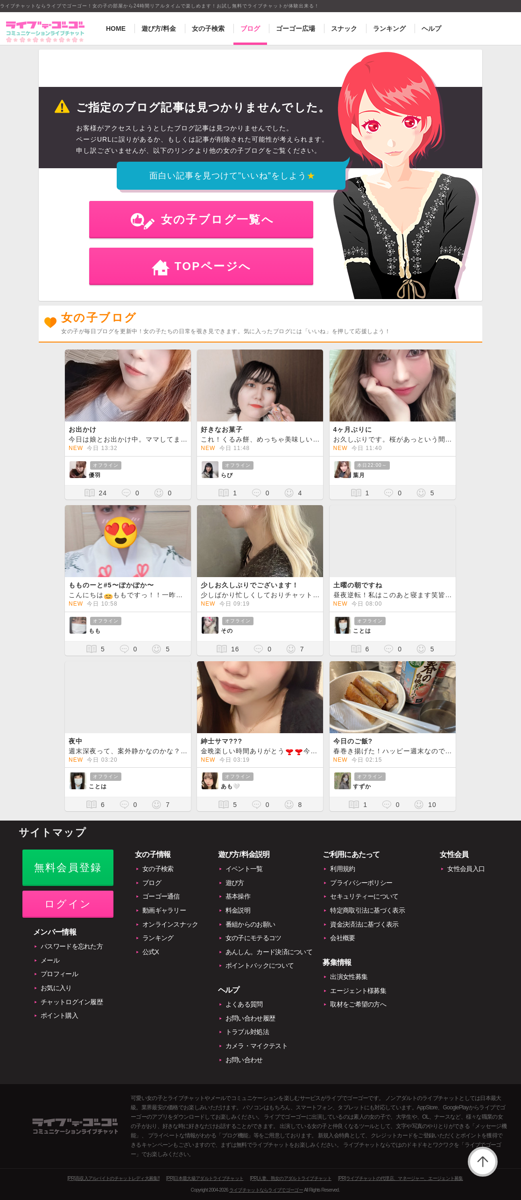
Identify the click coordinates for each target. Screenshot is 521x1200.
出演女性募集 (348, 976)
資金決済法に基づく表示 (364, 924)
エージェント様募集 (358, 990)
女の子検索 (208, 28)
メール (50, 960)
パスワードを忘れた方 (72, 946)
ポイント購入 (59, 1015)
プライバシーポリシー (361, 882)
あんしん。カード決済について (268, 952)
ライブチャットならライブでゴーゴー (266, 1190)
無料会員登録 (68, 867)
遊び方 (234, 882)
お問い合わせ (244, 1060)
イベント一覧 (244, 868)
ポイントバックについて (259, 965)
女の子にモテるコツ (253, 938)
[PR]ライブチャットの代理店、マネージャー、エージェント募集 (400, 1178)
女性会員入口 (466, 868)
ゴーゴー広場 (295, 28)
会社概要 (342, 938)
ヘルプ (431, 28)
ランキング (389, 28)
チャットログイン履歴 (72, 1002)
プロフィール (59, 974)
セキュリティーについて (364, 896)
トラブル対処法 (247, 1032)
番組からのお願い (250, 924)
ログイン (68, 904)
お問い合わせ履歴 (250, 1018)
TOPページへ (213, 266)
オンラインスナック (170, 924)
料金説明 (237, 910)
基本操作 (237, 896)
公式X (150, 952)
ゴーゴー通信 (161, 896)
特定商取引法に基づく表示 (367, 910)
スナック (344, 28)
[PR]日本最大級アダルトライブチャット (204, 1178)
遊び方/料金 (158, 28)
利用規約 (342, 868)
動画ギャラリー (164, 910)
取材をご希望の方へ (358, 1004)
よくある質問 (244, 1004)
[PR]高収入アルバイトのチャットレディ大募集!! (113, 1178)
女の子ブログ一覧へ (218, 219)
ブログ (250, 28)
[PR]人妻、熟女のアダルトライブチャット (290, 1178)
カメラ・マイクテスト (256, 1046)
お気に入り (56, 988)
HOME (116, 28)
